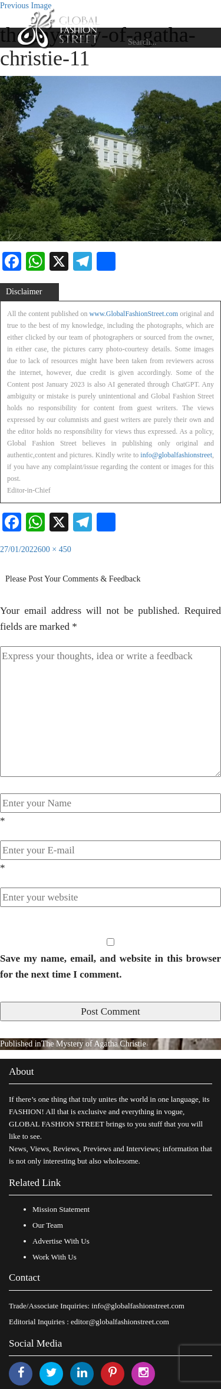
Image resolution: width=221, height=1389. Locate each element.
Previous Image (25, 5)
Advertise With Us (61, 1241)
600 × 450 (54, 549)
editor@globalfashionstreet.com (120, 1321)
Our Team (47, 1225)
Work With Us (54, 1256)
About (21, 1071)
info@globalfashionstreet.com (137, 1305)
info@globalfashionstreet (176, 455)
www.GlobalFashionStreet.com (134, 314)
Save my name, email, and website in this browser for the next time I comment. (110, 966)
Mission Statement (61, 1209)
